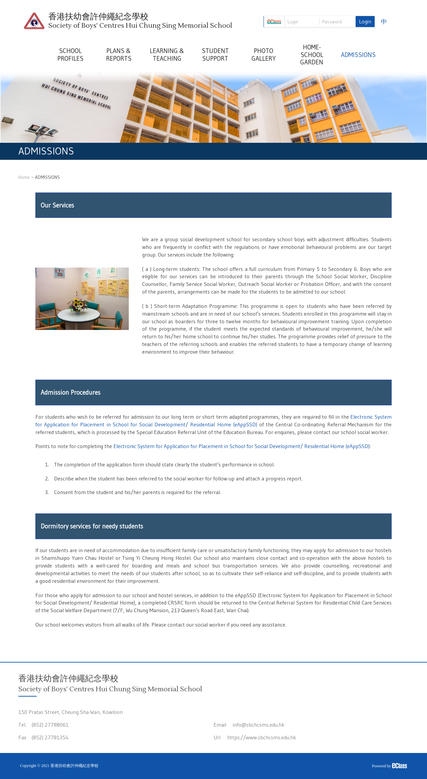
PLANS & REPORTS (118, 54)
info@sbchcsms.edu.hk (259, 724)
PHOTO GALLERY (264, 54)
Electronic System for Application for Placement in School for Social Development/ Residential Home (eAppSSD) (241, 446)
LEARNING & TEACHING (167, 54)
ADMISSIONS (358, 55)
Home (24, 177)
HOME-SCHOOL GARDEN (311, 54)
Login (365, 21)
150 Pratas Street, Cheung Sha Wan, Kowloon (70, 712)
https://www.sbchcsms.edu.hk (261, 737)
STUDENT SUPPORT (215, 54)
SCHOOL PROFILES (70, 54)
